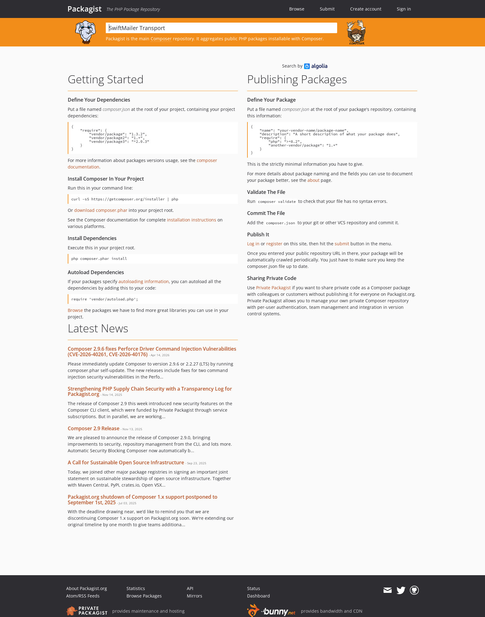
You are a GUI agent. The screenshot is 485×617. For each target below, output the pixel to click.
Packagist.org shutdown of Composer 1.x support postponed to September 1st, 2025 (142, 499)
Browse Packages (144, 596)
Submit (327, 9)
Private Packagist (273, 288)
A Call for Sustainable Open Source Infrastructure (126, 462)
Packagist (84, 9)
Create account (365, 9)
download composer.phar (100, 210)
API (190, 588)
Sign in (404, 9)
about (313, 180)
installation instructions (191, 220)
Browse (296, 9)
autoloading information (143, 281)
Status (253, 588)
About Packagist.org (86, 588)
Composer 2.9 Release (93, 428)
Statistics (136, 588)
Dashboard (258, 596)
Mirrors (194, 596)
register (274, 244)
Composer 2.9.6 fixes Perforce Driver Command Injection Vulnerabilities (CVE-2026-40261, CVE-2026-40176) (152, 351)
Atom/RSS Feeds (83, 596)
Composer (161, 39)
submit (342, 244)
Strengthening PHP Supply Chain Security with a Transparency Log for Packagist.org (150, 391)
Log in (253, 244)
